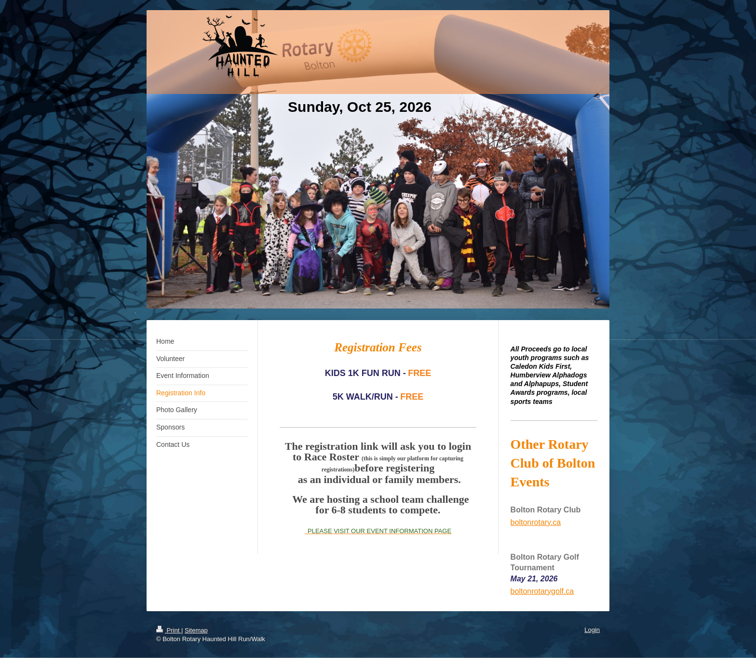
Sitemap (196, 630)
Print (168, 630)
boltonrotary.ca (536, 522)
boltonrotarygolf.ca (542, 591)
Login (592, 629)
